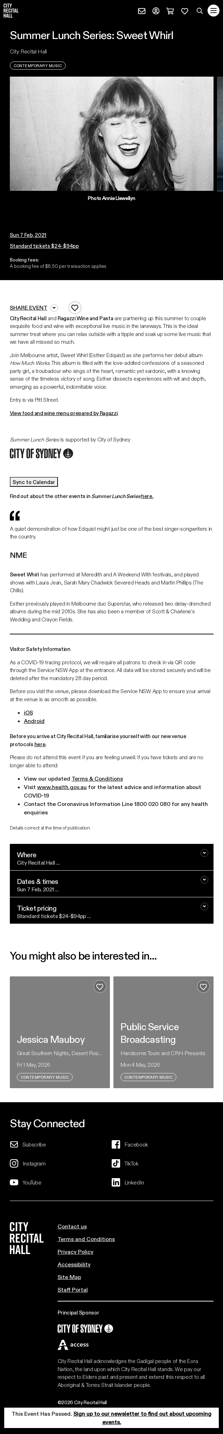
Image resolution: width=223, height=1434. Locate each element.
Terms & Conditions (97, 778)
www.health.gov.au (62, 786)
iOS (28, 712)
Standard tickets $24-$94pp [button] (44, 246)
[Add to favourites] (74, 307)
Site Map (69, 1276)
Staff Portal (73, 1289)
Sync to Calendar (34, 482)
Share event (34, 308)
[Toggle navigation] (213, 11)
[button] (109, 208)
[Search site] (200, 10)
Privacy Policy (75, 1251)
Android (34, 720)
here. (147, 496)
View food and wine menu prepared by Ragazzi (64, 413)
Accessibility (74, 1264)
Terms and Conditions (86, 1238)
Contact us (72, 1226)
